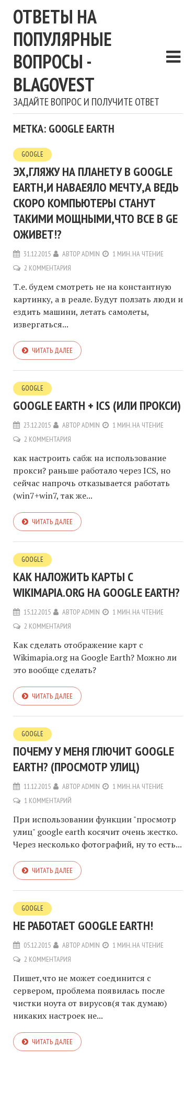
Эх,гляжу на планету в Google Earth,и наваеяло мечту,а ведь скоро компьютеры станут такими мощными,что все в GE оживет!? (95, 202)
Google (32, 154)
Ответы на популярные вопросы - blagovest (62, 50)
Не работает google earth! (83, 925)
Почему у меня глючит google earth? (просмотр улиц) (93, 759)
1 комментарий (48, 800)
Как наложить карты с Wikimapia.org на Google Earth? (96, 584)
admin (91, 253)
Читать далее (52, 350)
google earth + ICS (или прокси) (97, 405)
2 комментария (47, 268)
